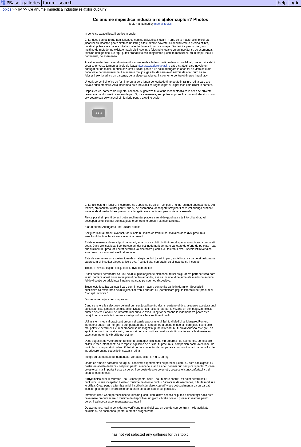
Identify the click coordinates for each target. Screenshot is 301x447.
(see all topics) (163, 23)
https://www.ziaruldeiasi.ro (154, 65)
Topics (6, 9)
